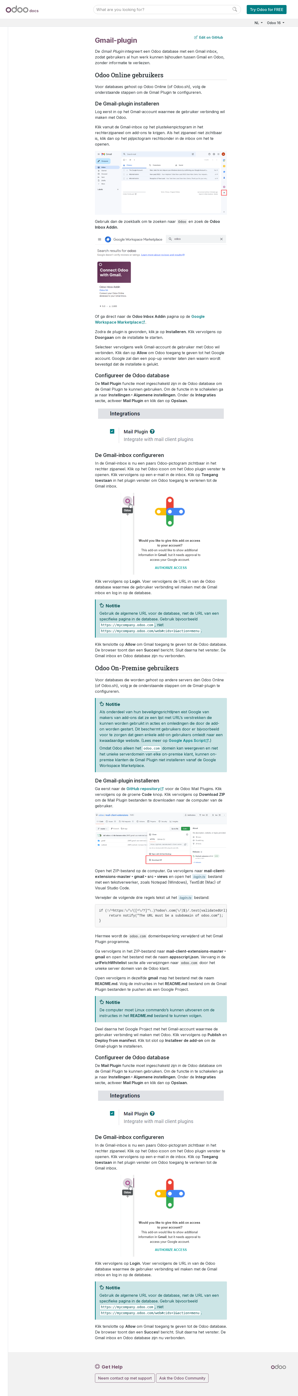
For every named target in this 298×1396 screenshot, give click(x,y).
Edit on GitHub (208, 37)
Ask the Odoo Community (182, 1378)
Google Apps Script (187, 740)
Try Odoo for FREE (266, 9)
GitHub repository (143, 788)
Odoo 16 (274, 23)
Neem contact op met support (125, 1378)
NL (257, 23)
